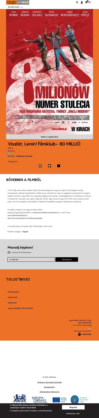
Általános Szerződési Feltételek (49, 382)
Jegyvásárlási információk (20, 308)
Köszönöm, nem (73, 413)
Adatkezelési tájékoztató (49, 392)
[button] (83, 2)
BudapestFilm (49, 387)
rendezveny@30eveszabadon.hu (45, 212)
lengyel (25, 231)
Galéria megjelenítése (49, 137)
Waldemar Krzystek (24, 156)
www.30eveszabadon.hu (17, 215)
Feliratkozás (67, 259)
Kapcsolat (12, 297)
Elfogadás (73, 407)
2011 (10, 148)
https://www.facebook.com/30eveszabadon (24, 218)
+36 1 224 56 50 (84, 323)
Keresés (77, 2)
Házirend (12, 303)
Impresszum (13, 292)
